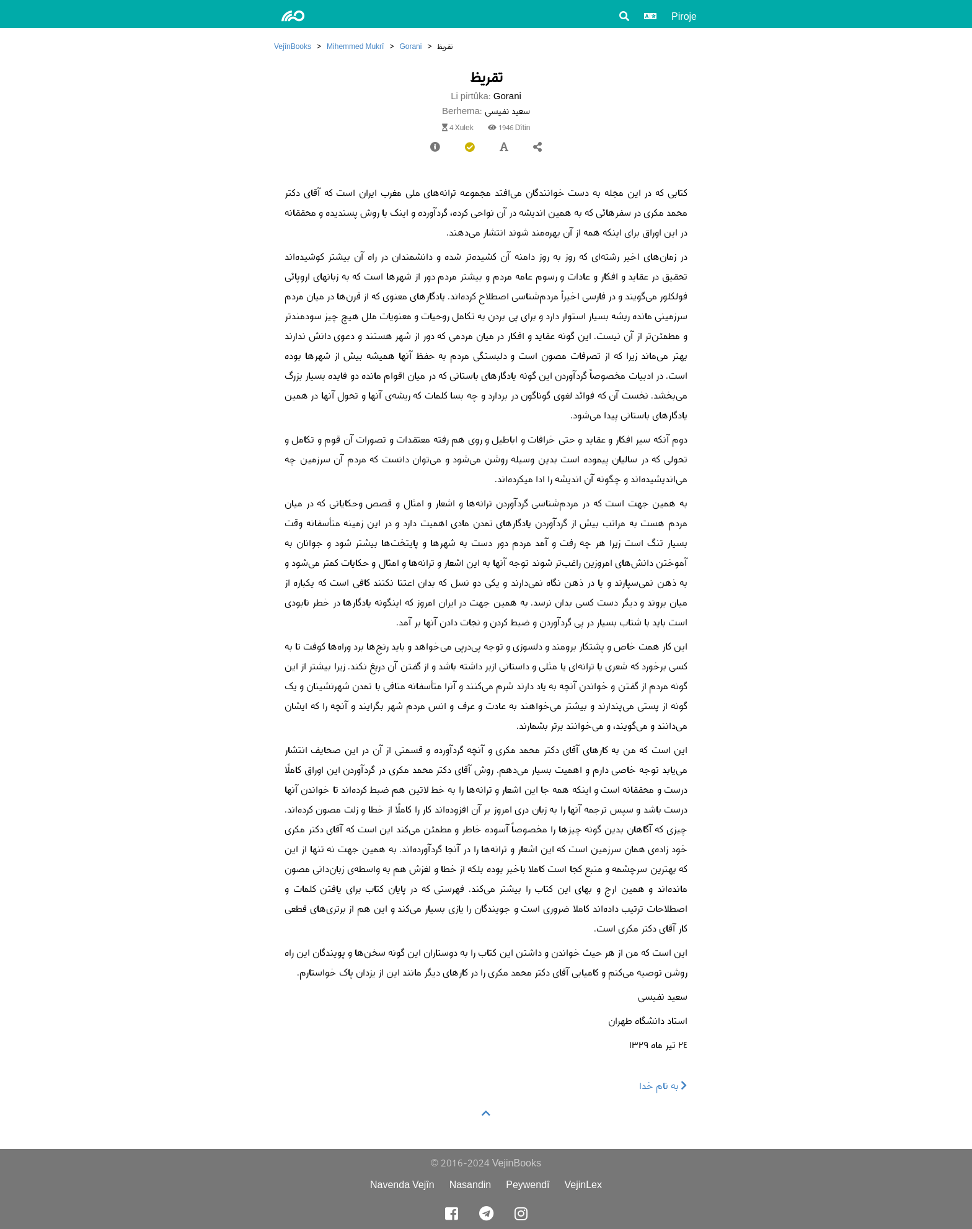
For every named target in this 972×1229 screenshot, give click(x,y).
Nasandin (470, 1184)
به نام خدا (663, 1085)
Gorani (410, 46)
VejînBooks (292, 46)
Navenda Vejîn (402, 1184)
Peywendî (527, 1184)
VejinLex (584, 1184)
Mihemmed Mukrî (355, 46)
